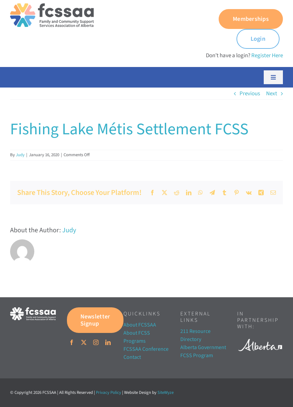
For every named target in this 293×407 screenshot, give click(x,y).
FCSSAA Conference (146, 349)
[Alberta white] (260, 338)
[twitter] (83, 342)
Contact (132, 357)
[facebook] (71, 342)
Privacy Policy (108, 392)
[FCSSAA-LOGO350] (52, 6)
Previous (250, 94)
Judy (20, 155)
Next (271, 94)
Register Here (267, 56)
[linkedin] (108, 342)
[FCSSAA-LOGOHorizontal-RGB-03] (33, 310)
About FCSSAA (139, 325)
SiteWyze (165, 392)
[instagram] (96, 342)
